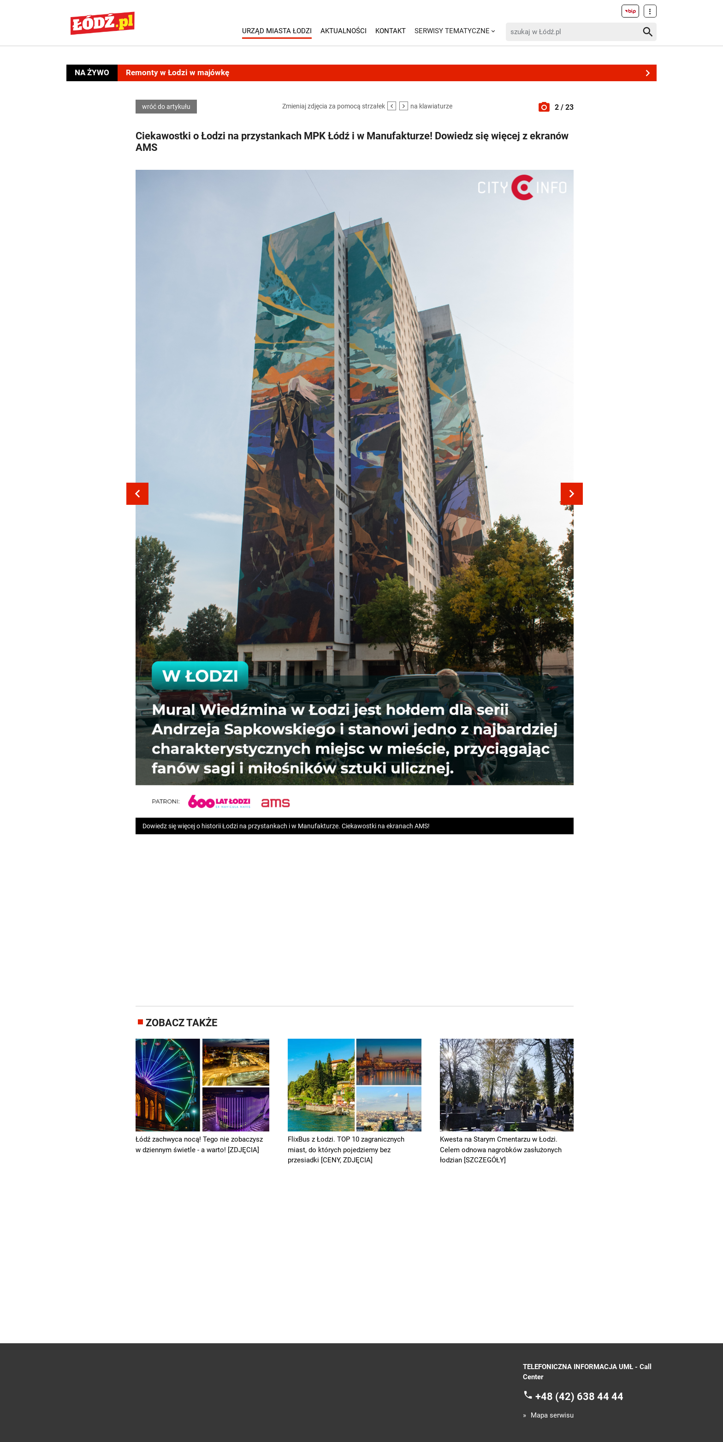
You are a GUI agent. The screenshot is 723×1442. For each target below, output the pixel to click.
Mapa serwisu (552, 1415)
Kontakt (390, 31)
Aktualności (343, 31)
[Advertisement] (354, 918)
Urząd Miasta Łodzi (277, 31)
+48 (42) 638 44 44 (579, 1396)
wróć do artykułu (166, 106)
